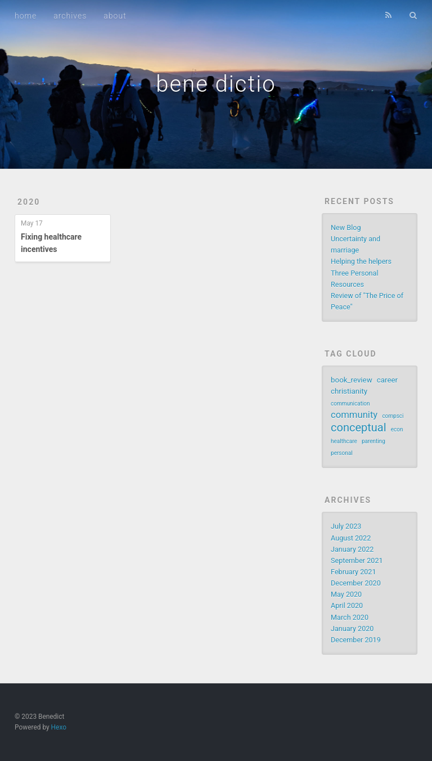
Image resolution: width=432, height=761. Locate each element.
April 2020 (347, 605)
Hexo (58, 727)
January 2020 (352, 628)
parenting (373, 441)
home (26, 15)
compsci (392, 416)
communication (350, 403)
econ (397, 429)
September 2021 (357, 560)
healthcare (344, 441)
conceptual (358, 427)
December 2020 (356, 583)
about (115, 15)
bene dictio (216, 84)
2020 (28, 201)
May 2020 (346, 594)
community (354, 414)
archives (70, 15)
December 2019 (356, 640)
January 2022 (352, 549)
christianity (349, 391)
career (387, 380)
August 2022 (351, 538)
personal (342, 453)
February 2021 (353, 572)
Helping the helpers (361, 261)
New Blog (346, 227)
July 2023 (346, 526)
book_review (351, 380)
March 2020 (349, 617)
